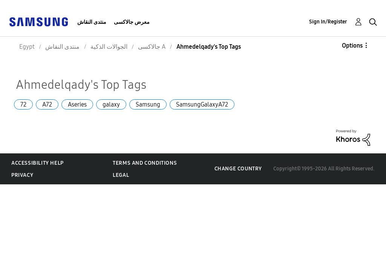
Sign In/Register (328, 22)
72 (23, 104)
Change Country (238, 168)
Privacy (22, 175)
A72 (47, 104)
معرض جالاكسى (132, 22)
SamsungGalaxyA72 (202, 104)
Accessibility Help (37, 163)
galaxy (111, 104)
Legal (121, 175)
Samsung (148, 104)
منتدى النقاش (91, 22)
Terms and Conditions (145, 163)
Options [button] (352, 45)
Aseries (77, 104)
